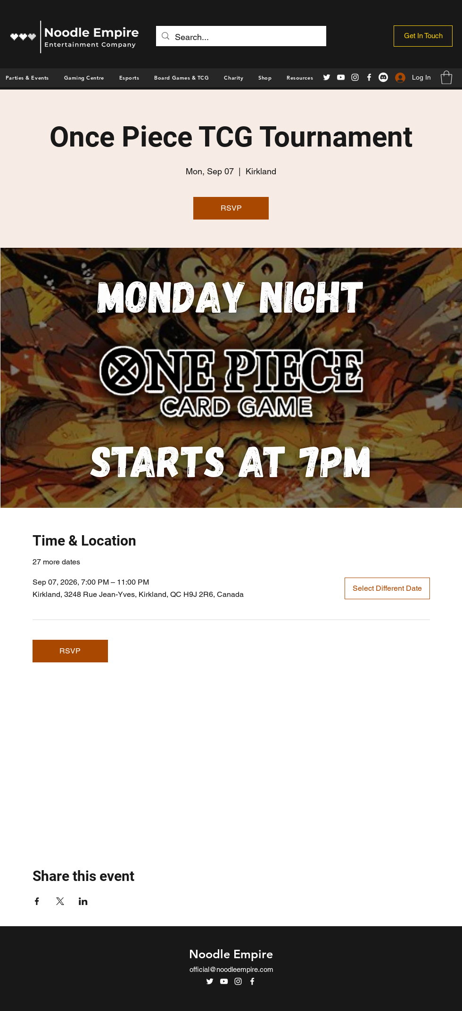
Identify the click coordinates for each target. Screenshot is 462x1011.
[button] (265, 78)
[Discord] (383, 77)
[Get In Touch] (423, 36)
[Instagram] (355, 77)
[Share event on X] (60, 901)
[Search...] (240, 37)
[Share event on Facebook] (37, 901)
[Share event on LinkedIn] (83, 901)
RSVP (231, 208)
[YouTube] (341, 77)
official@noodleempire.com (231, 969)
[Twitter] (326, 77)
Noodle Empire (231, 954)
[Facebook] (369, 77)
